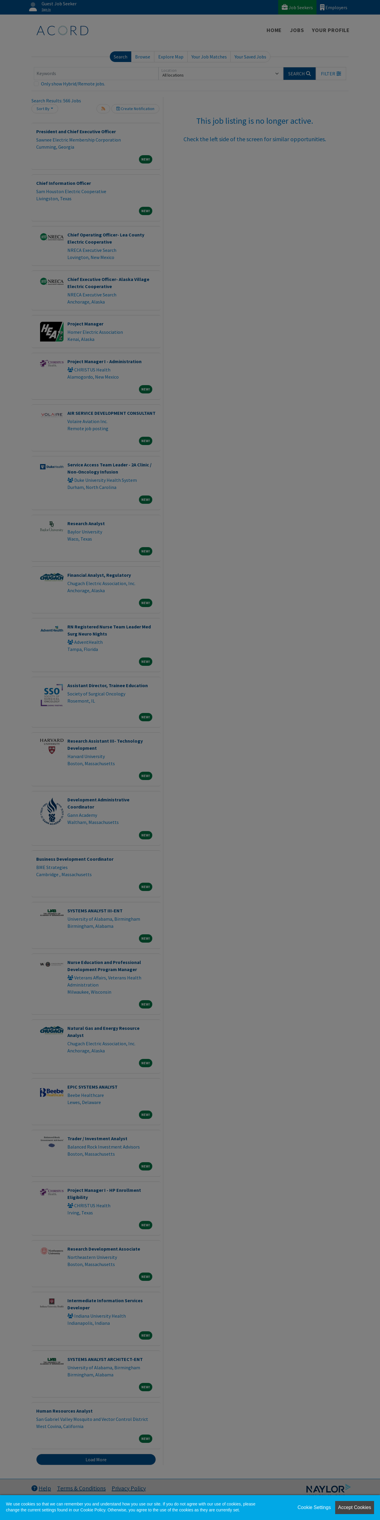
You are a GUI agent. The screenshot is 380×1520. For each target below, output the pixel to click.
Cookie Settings (314, 1507)
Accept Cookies (354, 1507)
